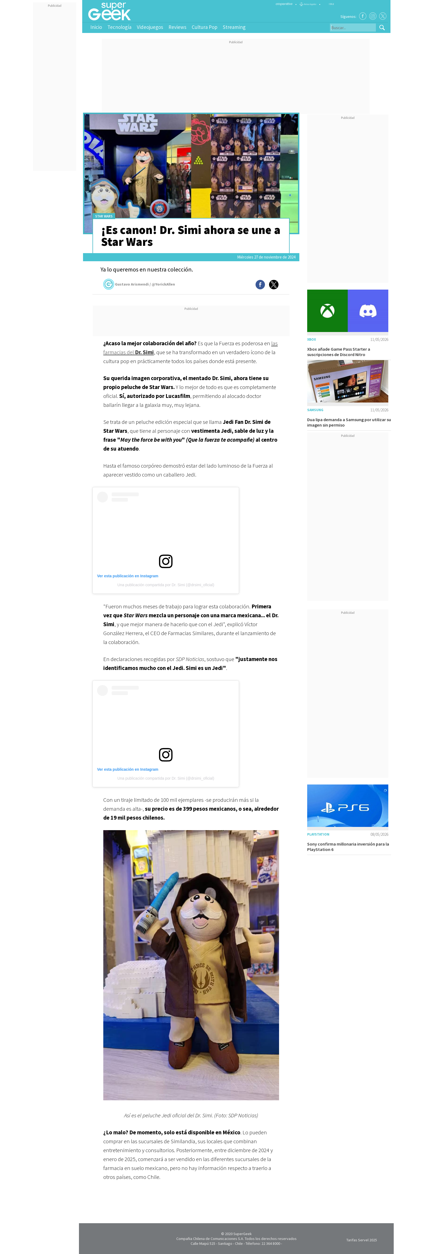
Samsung (315, 410)
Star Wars (103, 216)
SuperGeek (242, 1233)
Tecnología (119, 27)
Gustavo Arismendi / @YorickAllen (139, 284)
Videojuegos (150, 27)
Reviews (177, 27)
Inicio (96, 27)
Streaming (234, 27)
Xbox (311, 339)
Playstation (318, 834)
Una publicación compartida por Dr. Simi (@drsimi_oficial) (165, 585)
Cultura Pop (204, 27)
